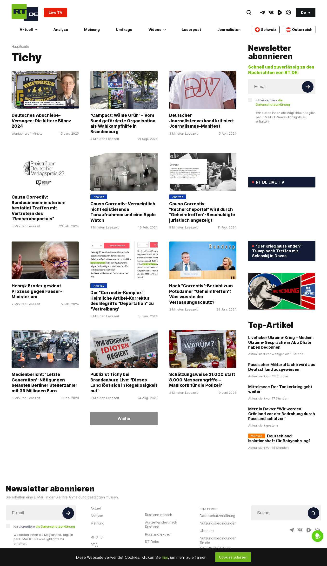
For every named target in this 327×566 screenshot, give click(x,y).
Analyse (60, 29)
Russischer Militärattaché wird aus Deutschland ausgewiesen (281, 367)
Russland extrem (158, 534)
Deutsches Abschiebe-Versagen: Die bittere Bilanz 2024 (41, 121)
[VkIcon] (271, 12)
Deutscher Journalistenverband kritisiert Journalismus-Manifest (201, 121)
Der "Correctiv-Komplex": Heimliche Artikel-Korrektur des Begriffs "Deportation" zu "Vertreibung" (122, 300)
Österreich (299, 29)
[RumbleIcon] (280, 12)
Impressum (208, 508)
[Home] (25, 12)
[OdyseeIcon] (288, 12)
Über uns (207, 531)
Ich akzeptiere (273, 102)
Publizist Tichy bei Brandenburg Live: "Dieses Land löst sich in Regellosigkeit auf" (123, 382)
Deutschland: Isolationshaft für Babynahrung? (279, 438)
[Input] (281, 86)
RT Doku (152, 542)
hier (165, 557)
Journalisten (228, 29)
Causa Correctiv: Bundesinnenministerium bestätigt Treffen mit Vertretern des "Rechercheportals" (39, 207)
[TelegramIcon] (262, 12)
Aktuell (28, 29)
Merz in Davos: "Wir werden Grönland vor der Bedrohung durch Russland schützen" (281, 414)
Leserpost (191, 29)
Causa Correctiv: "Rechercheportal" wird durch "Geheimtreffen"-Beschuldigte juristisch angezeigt (202, 212)
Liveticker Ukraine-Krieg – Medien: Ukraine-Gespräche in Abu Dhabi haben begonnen (281, 342)
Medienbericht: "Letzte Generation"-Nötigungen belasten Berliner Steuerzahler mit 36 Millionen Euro (44, 382)
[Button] (308, 87)
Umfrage (124, 29)
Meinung (92, 29)
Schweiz (265, 29)
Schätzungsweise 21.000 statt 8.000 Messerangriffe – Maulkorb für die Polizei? (202, 380)
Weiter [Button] (124, 418)
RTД (94, 545)
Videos (157, 29)
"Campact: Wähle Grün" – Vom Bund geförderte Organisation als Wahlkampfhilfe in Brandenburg (122, 123)
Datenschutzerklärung (217, 516)
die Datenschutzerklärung (55, 526)
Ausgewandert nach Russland (161, 524)
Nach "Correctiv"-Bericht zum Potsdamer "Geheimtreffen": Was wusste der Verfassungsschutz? (201, 294)
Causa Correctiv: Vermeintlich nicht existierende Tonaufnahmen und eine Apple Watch (123, 212)
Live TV (55, 12)
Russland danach (158, 515)
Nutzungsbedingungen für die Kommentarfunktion (218, 542)
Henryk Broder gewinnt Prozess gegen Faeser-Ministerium (37, 291)
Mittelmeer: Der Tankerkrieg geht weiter (280, 389)
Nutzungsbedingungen (218, 523)
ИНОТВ (97, 537)
